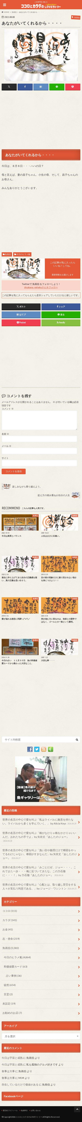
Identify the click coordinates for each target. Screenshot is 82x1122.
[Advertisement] (41, 119)
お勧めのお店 (12, 1012)
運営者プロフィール (10, 1110)
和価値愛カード (15, 966)
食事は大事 (8, 1071)
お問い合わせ (36, 1110)
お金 (7, 929)
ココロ (9, 910)
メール (6, 446)
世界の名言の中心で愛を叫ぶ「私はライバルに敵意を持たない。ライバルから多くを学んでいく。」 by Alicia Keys (39, 822)
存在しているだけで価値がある (20, 1084)
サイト (5, 458)
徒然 (10, 984)
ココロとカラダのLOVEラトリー (29, 1117)
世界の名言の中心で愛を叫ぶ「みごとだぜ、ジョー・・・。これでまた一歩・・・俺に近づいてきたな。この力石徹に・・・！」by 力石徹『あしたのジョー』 (39, 871)
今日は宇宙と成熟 (12, 1057)
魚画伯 (8, 254)
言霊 (8, 994)
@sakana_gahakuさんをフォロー (41, 287)
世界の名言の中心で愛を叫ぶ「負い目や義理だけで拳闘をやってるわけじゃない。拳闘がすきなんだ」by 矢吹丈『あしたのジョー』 (39, 854)
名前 (5, 434)
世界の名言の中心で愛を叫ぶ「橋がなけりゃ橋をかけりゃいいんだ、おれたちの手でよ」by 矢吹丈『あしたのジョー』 (39, 837)
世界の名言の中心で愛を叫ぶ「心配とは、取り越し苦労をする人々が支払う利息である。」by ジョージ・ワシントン (39, 887)
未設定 (8, 1003)
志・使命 (11, 938)
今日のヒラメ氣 (23, 254)
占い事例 (14, 975)
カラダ (9, 920)
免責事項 (24, 1110)
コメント (8, 408)
